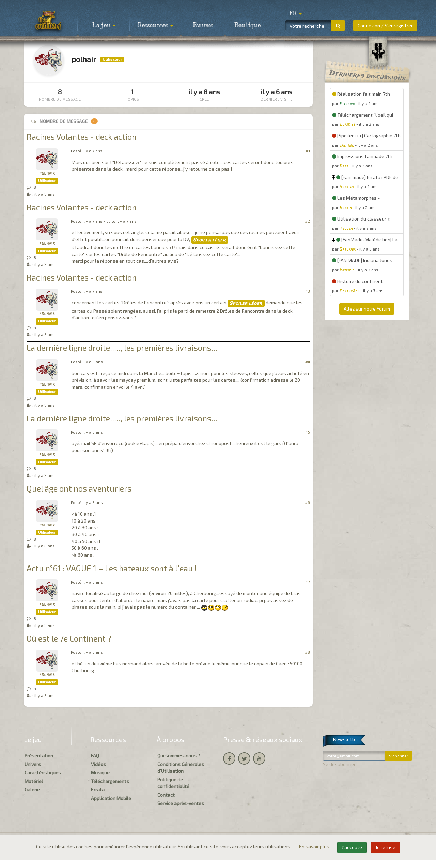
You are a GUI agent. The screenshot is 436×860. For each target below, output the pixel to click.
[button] (295, 13)
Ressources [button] (155, 25)
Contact (166, 795)
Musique (100, 772)
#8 (307, 652)
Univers (33, 764)
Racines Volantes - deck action (82, 136)
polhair (47, 173)
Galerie (32, 790)
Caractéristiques (43, 772)
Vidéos (98, 764)
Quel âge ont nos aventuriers (79, 488)
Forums (203, 25)
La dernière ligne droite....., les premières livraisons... (122, 347)
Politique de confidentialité (173, 782)
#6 (307, 502)
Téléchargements (110, 781)
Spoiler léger (209, 240)
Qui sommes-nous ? (178, 755)
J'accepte (352, 847)
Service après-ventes (180, 803)
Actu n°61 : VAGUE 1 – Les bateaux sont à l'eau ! (112, 568)
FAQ (95, 755)
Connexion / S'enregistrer (385, 25)
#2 (307, 221)
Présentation (39, 755)
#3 (307, 291)
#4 (307, 362)
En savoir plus (314, 846)
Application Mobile (111, 798)
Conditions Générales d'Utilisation (180, 767)
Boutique (247, 25)
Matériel (34, 781)
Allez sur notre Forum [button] (367, 309)
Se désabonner (339, 764)
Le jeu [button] (103, 25)
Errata (98, 790)
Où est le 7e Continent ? (69, 638)
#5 (307, 432)
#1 (308, 151)
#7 (307, 582)
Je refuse (385, 847)
